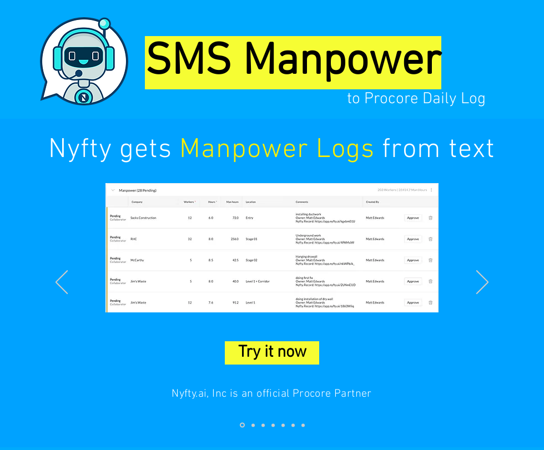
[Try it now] (272, 353)
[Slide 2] (253, 425)
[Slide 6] (293, 425)
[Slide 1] (242, 425)
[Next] (482, 283)
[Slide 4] (273, 425)
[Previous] (62, 283)
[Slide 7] (303, 425)
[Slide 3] (263, 425)
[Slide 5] (283, 425)
